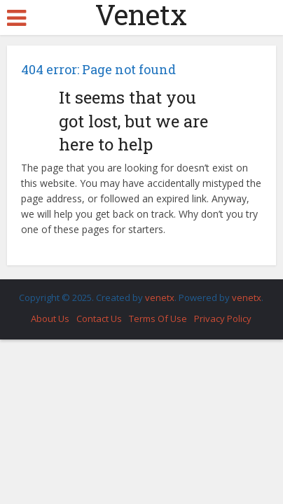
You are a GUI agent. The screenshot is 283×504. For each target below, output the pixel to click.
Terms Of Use (158, 318)
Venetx (141, 14)
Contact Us (99, 318)
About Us (50, 318)
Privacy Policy (222, 318)
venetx (159, 297)
